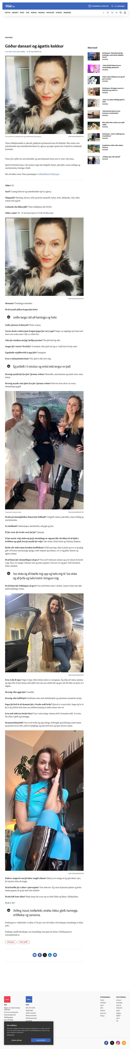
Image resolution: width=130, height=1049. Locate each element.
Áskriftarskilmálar (31, 1018)
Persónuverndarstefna (11, 1012)
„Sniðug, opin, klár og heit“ (111, 157)
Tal (117, 1021)
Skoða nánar (10, 1035)
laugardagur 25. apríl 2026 (100, 6)
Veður (118, 1010)
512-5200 (32, 1008)
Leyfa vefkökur (40, 1040)
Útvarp (102, 1016)
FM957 (118, 1016)
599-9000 (10, 1020)
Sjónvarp (103, 1013)
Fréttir (102, 1000)
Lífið (101, 1008)
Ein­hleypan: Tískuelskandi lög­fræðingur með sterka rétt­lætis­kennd (113, 55)
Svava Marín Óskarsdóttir (13, 52)
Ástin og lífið (24, 942)
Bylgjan (118, 1013)
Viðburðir (119, 1008)
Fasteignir (119, 1003)
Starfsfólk (29, 1021)
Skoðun (102, 1010)
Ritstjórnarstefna (31, 1015)
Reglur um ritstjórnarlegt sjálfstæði (12, 1009)
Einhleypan (10, 942)
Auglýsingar (29, 1010)
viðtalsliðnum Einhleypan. (49, 174)
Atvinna (118, 1005)
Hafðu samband (31, 1013)
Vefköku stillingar (16, 1040)
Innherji (118, 1000)
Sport (102, 1005)
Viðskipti (103, 1003)
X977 (118, 1018)
